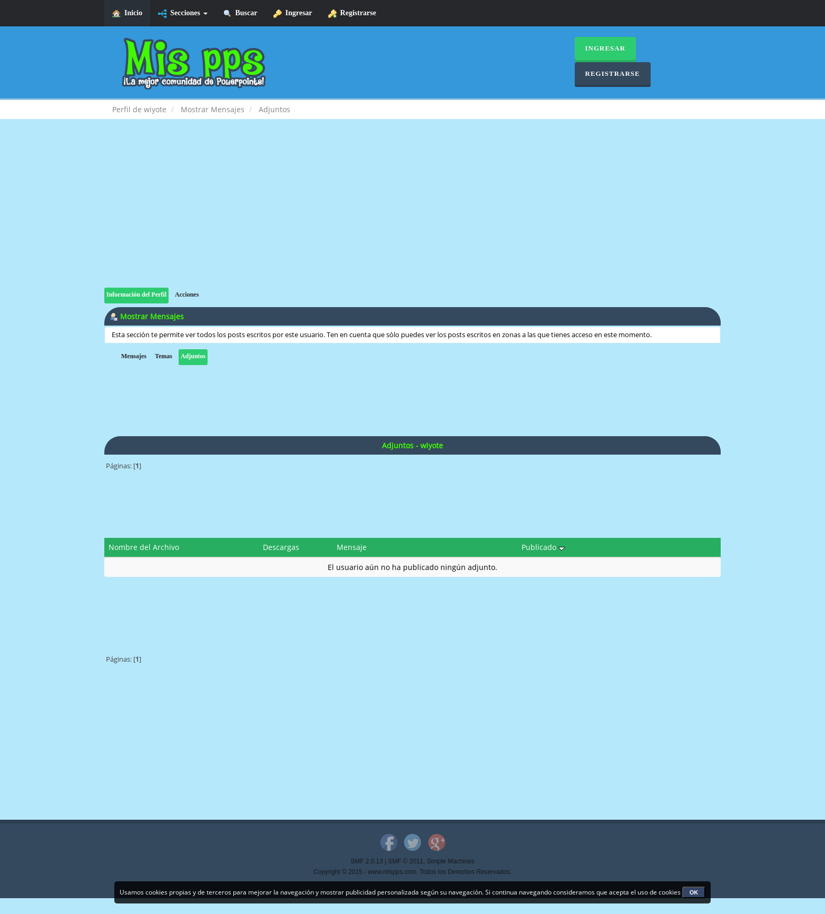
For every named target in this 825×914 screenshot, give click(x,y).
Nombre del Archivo (144, 547)
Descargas (281, 547)
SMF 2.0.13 (366, 861)
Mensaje (352, 547)
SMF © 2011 (406, 861)
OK (694, 892)
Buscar (240, 13)
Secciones (182, 13)
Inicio (127, 13)
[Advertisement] (412, 214)
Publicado (543, 547)
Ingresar (292, 13)
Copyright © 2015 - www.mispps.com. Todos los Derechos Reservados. (412, 872)
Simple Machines (451, 861)
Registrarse (352, 13)
